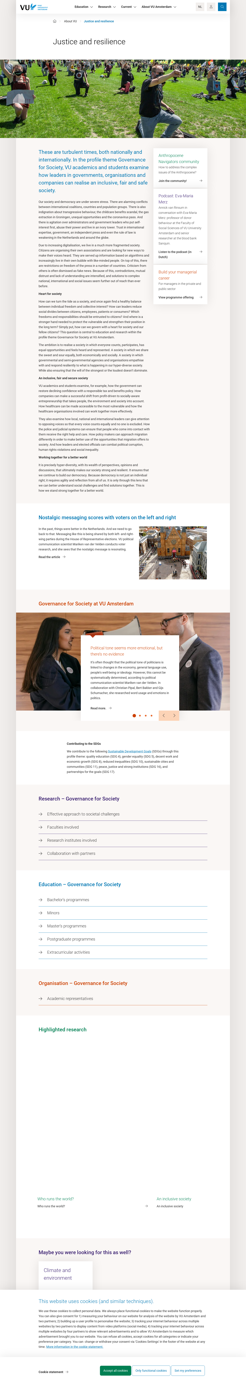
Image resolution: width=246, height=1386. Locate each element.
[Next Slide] (174, 716)
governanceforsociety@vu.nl (64, 1266)
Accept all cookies (109, 1373)
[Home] (54, 21)
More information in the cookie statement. (74, 1349)
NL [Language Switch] (200, 7)
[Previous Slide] (164, 716)
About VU (70, 21)
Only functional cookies (147, 1373)
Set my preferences (188, 1373)
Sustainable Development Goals (129, 751)
